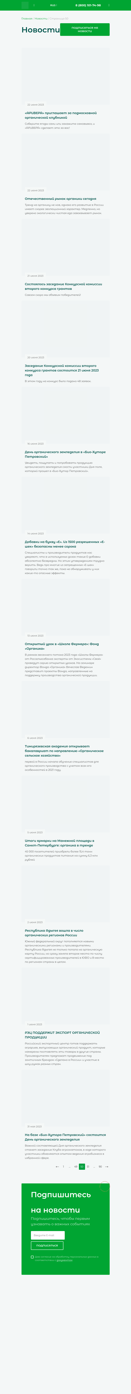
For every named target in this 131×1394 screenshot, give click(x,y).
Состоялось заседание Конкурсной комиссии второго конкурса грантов (63, 286)
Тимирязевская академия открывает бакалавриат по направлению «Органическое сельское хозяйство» (64, 750)
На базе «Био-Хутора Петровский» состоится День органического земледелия (65, 1137)
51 (88, 1166)
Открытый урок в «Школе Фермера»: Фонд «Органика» (62, 646)
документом (65, 1260)
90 (100, 1166)
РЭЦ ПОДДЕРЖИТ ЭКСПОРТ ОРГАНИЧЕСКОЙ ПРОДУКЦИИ (62, 1035)
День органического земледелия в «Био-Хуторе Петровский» (65, 454)
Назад (57, 1167)
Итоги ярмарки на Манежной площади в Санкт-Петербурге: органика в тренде (59, 843)
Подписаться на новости (85, 29)
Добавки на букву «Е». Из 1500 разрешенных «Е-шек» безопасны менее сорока (65, 544)
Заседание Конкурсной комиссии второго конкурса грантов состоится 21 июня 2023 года (62, 370)
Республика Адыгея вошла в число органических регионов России (54, 933)
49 (75, 1166)
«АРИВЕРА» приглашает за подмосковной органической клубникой (61, 115)
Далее (107, 1167)
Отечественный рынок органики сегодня (60, 199)
